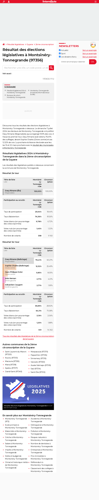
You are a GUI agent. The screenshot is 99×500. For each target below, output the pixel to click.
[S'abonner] (77, 61)
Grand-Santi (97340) (13, 371)
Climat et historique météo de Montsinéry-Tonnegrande (16, 465)
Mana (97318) (10, 365)
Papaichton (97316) (39, 355)
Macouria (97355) (12, 361)
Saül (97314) (36, 369)
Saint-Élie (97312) (38, 372)
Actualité (63, 50)
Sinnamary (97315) (38, 358)
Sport (62, 53)
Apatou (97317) (11, 368)
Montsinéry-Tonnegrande (39, 91)
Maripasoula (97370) (39, 352)
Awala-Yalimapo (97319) (41, 365)
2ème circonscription (44, 44)
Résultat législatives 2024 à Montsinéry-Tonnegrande (16, 92)
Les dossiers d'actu (67, 57)
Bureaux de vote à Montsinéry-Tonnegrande (16, 96)
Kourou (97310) (11, 358)
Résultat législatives (15, 44)
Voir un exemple (89, 50)
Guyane (30, 44)
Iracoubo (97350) (38, 362)
